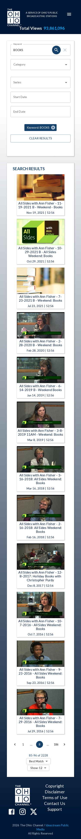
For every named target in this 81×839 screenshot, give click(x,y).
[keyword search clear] (65, 50)
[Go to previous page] (14, 744)
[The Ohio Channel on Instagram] (22, 812)
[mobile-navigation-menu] (69, 14)
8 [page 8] (39, 744)
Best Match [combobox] (36, 761)
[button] (40, 127)
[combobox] (37, 64)
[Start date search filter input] (39, 97)
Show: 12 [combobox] (36, 768)
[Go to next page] (64, 744)
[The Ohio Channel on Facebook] (11, 812)
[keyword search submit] (56, 50)
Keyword (17, 44)
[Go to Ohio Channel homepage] (14, 18)
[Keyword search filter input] (31, 50)
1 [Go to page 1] (23, 744)
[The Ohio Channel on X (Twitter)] (33, 812)
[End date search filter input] (39, 111)
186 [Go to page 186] (56, 744)
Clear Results (40, 138)
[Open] (66, 65)
